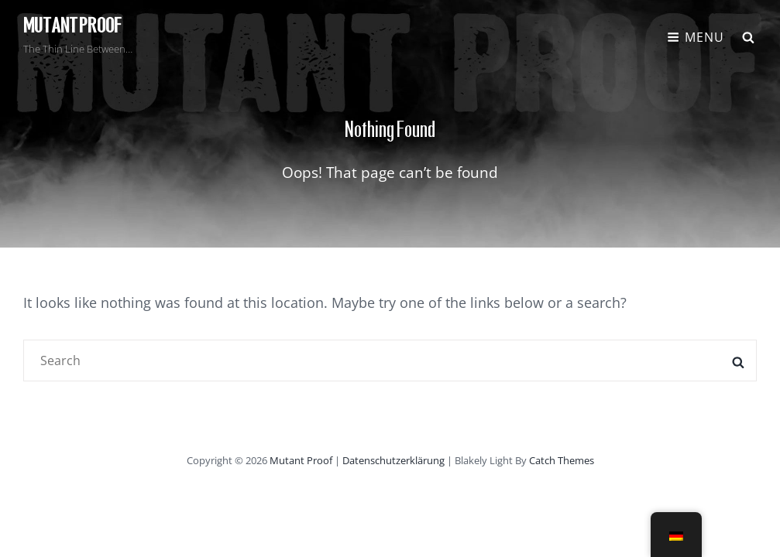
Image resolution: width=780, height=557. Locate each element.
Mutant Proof (72, 26)
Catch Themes (561, 460)
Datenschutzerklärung (393, 460)
